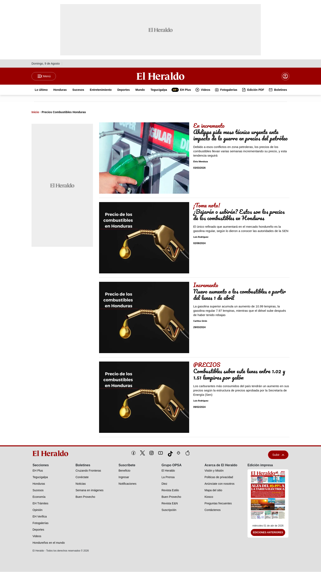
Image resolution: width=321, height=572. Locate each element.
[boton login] (285, 76)
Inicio (35, 112)
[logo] (52, 453)
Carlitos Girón (200, 321)
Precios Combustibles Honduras (64, 112)
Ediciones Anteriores (268, 532)
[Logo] (160, 76)
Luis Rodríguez (200, 237)
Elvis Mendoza (200, 161)
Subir (278, 455)
